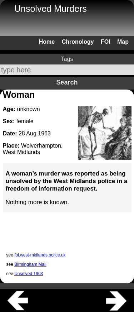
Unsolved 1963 (28, 273)
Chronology (78, 42)
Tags (67, 59)
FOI (105, 42)
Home (47, 42)
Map (123, 42)
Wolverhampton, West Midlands (33, 149)
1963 (44, 133)
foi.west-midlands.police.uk (39, 255)
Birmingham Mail (30, 264)
